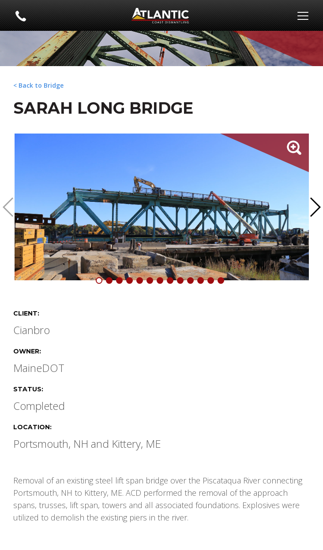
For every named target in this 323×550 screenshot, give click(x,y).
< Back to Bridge (38, 85)
